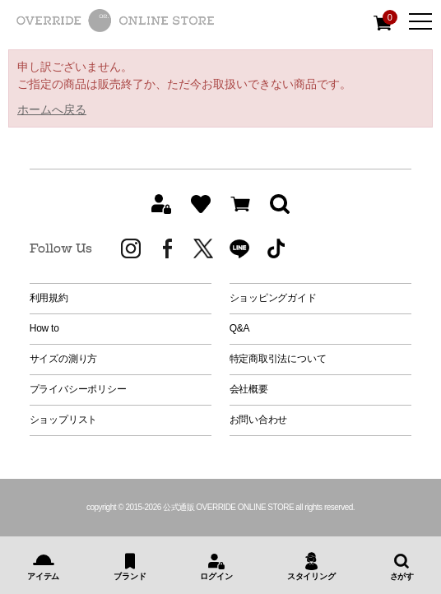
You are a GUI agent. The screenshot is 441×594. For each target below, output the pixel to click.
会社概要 (249, 389)
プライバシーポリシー (78, 389)
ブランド (130, 576)
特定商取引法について (278, 358)
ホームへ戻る (51, 109)
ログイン (216, 576)
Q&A (240, 328)
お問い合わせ (259, 419)
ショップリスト (63, 419)
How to (44, 328)
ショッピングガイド (273, 298)
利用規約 (49, 298)
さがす (402, 576)
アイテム (43, 576)
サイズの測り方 (63, 358)
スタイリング (311, 576)
